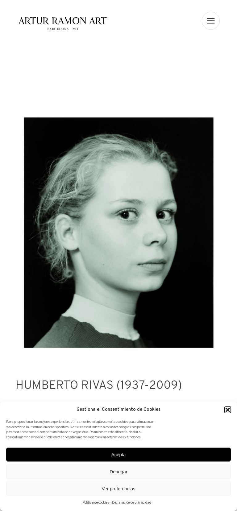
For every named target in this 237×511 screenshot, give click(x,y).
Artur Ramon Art (62, 24)
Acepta (118, 454)
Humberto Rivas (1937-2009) (98, 386)
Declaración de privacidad (131, 502)
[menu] (211, 21)
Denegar (118, 471)
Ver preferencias (118, 488)
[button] (228, 410)
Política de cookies (96, 502)
